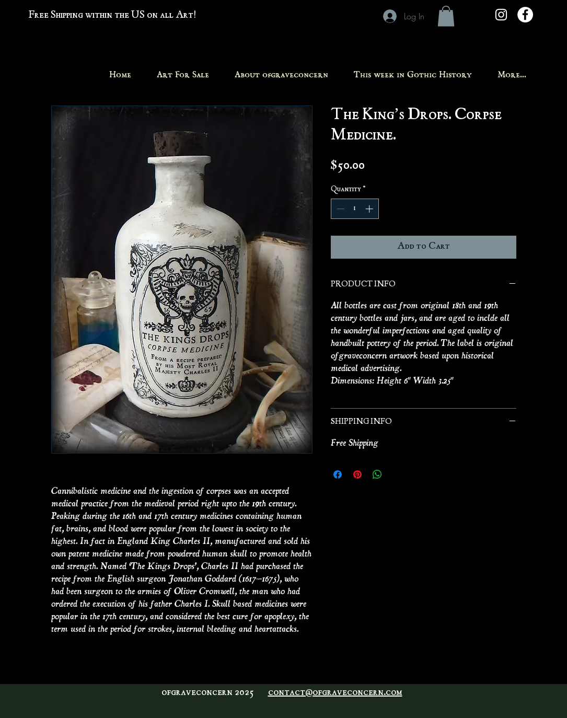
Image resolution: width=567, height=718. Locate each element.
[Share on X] (397, 474)
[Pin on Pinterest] (357, 474)
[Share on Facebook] (337, 474)
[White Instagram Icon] (501, 14)
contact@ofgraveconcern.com (335, 693)
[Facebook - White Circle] (525, 14)
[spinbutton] (354, 208)
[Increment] (370, 208)
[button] (446, 16)
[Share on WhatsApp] (377, 474)
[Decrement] (339, 208)
